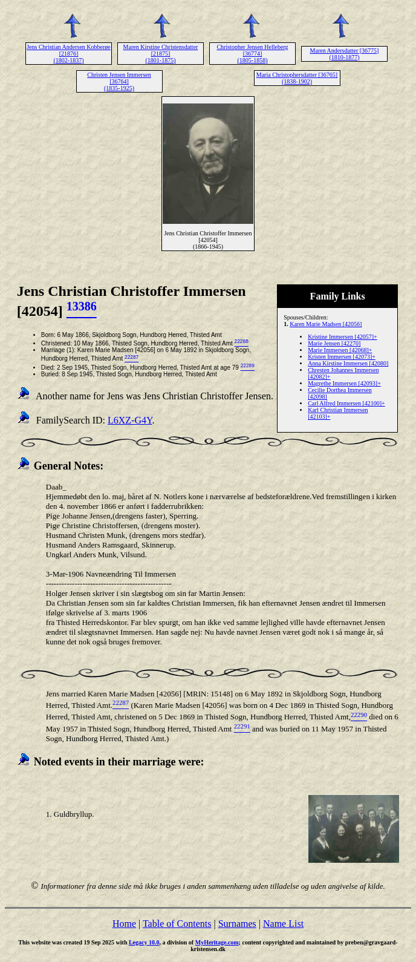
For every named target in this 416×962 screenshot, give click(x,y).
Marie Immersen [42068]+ (340, 350)
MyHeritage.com (217, 942)
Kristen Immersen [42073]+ (341, 356)
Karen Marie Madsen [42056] (326, 324)
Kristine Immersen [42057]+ (342, 336)
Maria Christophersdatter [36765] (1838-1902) (296, 78)
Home (124, 923)
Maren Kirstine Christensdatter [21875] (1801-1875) (160, 54)
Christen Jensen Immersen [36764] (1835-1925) (119, 81)
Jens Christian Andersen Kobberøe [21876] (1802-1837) (69, 54)
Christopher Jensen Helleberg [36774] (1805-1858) (252, 54)
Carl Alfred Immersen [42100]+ (346, 403)
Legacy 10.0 (144, 942)
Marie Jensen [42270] (334, 343)
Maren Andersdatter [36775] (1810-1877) (344, 54)
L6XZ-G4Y (130, 420)
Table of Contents (177, 923)
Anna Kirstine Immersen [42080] (348, 363)
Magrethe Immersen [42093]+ (344, 383)
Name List (283, 923)
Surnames (237, 923)
